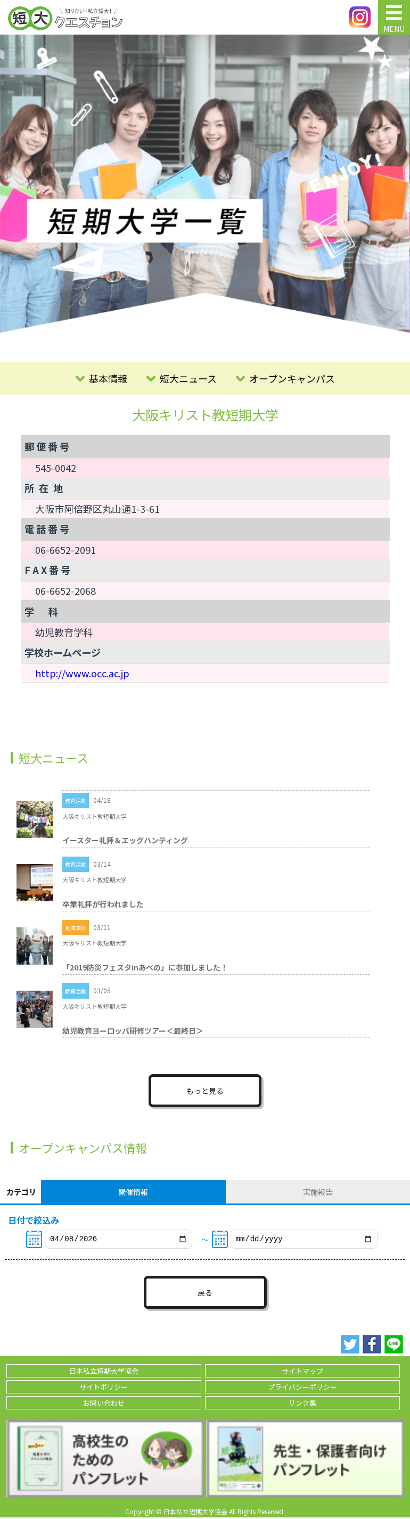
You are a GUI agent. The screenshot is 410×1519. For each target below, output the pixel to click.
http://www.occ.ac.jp (82, 673)
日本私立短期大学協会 (103, 1372)
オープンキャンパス (292, 378)
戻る (205, 1294)
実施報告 (318, 1191)
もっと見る (205, 1090)
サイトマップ (302, 1372)
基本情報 (108, 378)
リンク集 (302, 1404)
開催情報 (133, 1191)
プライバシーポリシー (302, 1388)
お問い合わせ (104, 1404)
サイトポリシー (103, 1388)
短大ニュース (188, 378)
